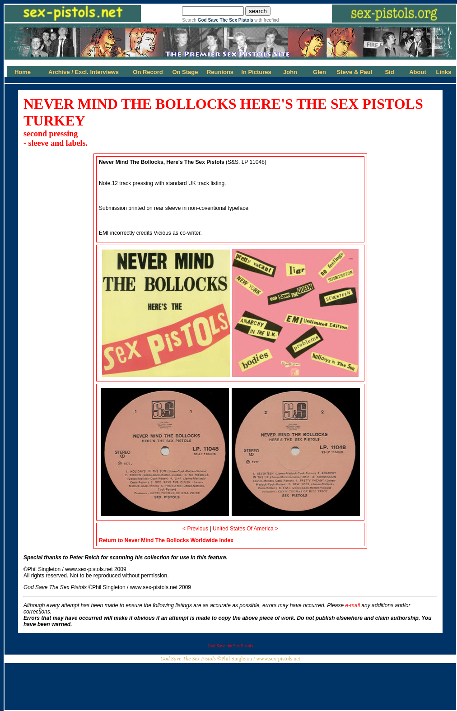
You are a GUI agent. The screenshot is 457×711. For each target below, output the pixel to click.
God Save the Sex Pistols (230, 645)
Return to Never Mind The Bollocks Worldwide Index (166, 540)
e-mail (352, 605)
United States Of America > (245, 528)
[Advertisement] (230, 683)
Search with (230, 20)
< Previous (195, 528)
